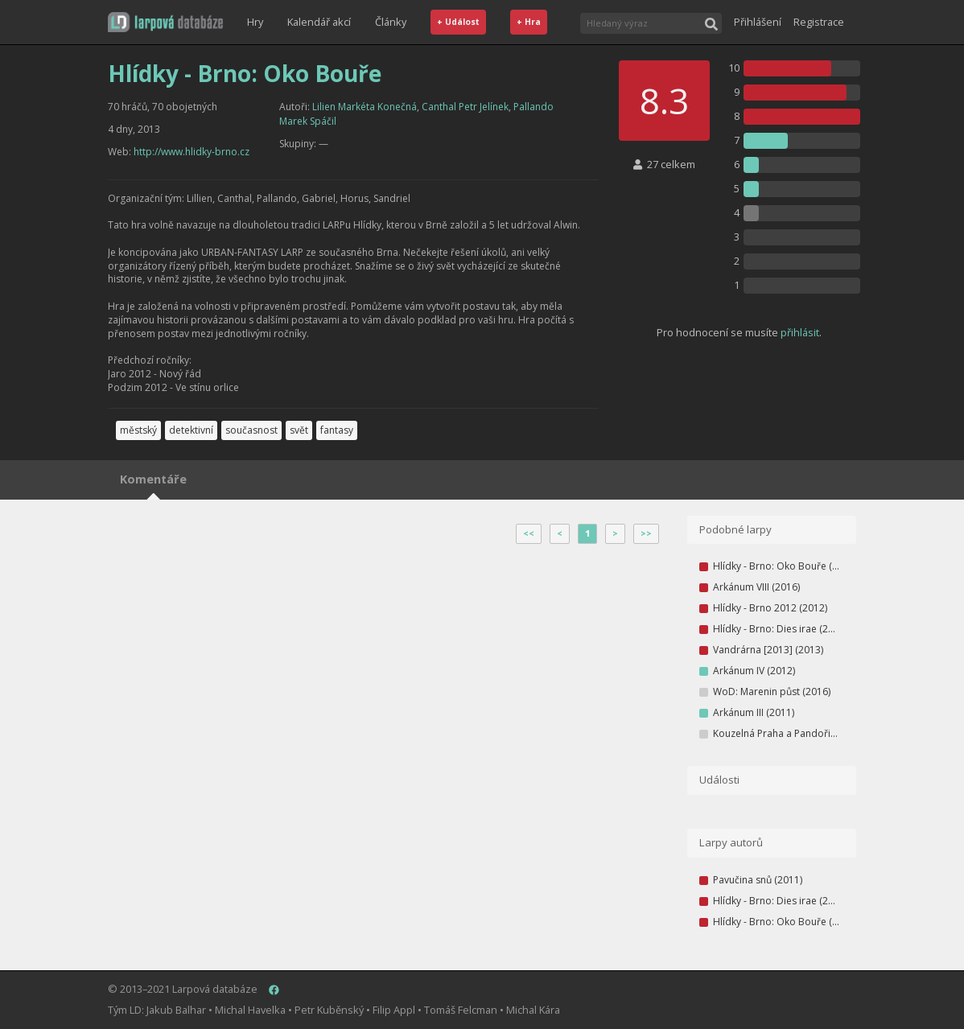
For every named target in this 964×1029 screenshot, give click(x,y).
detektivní (191, 430)
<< (528, 533)
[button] (165, 22)
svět (299, 430)
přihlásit (800, 332)
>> (646, 533)
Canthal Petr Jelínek (465, 106)
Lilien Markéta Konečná (364, 106)
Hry (255, 21)
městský (138, 430)
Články (390, 21)
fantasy (336, 430)
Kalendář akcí (319, 21)
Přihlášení (757, 21)
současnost (251, 430)
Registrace (818, 21)
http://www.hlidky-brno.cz (191, 151)
